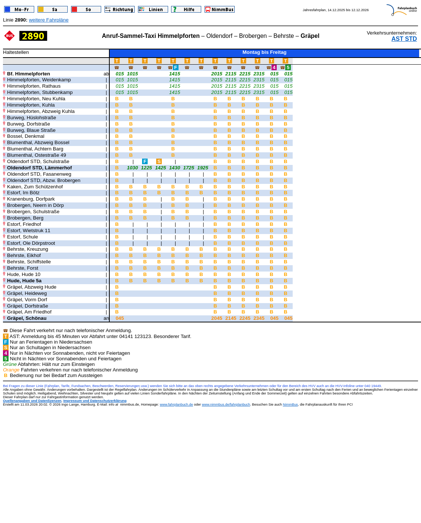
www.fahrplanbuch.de (176, 404)
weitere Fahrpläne (49, 20)
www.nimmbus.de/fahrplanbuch (226, 404)
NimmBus (290, 404)
